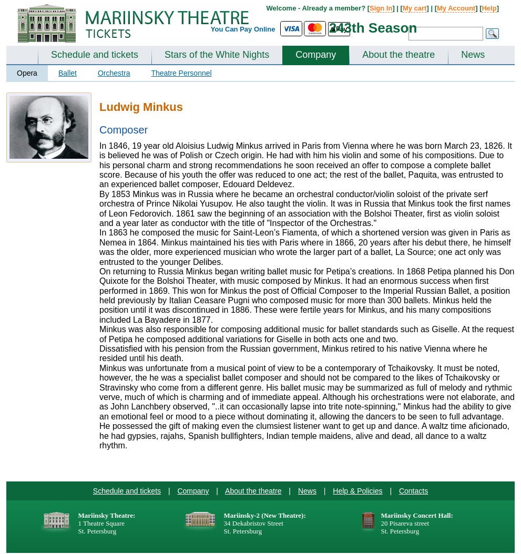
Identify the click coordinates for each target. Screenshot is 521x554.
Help (489, 8)
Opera (27, 73)
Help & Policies (357, 491)
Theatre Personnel (181, 73)
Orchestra (114, 73)
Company (315, 54)
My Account (456, 8)
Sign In (381, 8)
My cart (415, 8)
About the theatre (398, 54)
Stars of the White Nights (217, 54)
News (473, 54)
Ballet (67, 73)
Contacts (413, 491)
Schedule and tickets (94, 54)
